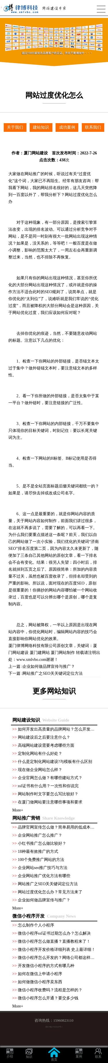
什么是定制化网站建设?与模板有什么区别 (55, 761)
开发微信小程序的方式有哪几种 (46, 966)
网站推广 (32, 174)
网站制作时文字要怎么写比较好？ (48, 794)
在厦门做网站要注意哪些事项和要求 (50, 802)
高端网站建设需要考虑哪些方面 (46, 745)
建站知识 (41, 127)
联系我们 (93, 127)
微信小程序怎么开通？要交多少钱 (48, 998)
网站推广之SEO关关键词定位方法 (52, 673)
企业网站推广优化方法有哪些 (44, 876)
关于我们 (15, 127)
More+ (17, 810)
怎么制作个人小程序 (36, 925)
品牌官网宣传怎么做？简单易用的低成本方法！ (60, 827)
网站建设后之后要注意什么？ (44, 737)
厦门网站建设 (36, 153)
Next (105, 38)
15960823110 (63, 1020)
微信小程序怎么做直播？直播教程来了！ (54, 941)
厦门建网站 (40, 652)
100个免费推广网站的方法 (41, 859)
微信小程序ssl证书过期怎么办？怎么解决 (54, 933)
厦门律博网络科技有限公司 (32, 646)
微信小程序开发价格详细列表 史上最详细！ (57, 949)
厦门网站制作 (63, 652)
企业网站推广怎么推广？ (40, 835)
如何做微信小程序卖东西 (40, 982)
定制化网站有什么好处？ (40, 753)
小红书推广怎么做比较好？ (42, 843)
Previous (2, 38)
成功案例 (67, 127)
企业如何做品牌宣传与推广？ (48, 666)
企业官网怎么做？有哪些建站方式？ (50, 778)
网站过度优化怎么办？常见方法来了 (50, 892)
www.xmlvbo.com (31, 659)
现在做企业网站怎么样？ (40, 770)
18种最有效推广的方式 (38, 851)
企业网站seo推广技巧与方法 (43, 868)
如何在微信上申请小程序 (40, 974)
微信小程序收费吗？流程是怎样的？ (50, 990)
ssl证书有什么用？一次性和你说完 (48, 786)
